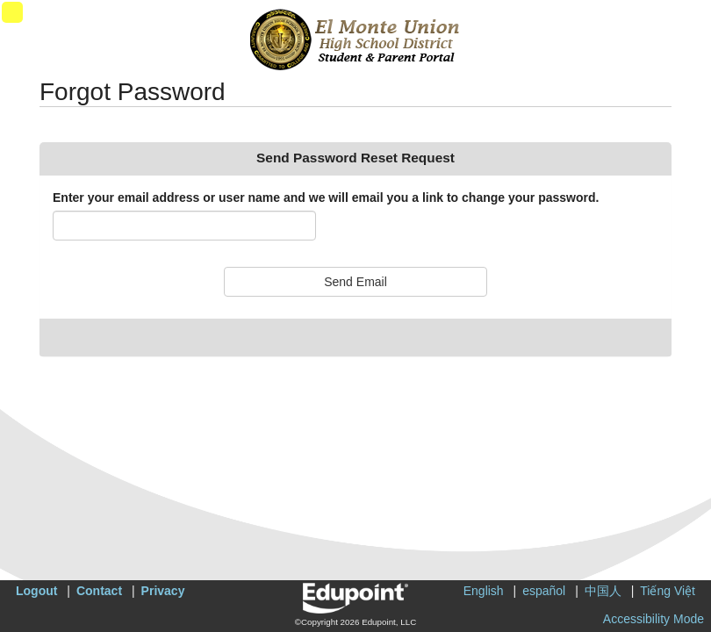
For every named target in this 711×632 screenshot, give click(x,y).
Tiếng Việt (667, 591)
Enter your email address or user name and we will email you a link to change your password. (326, 197)
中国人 (603, 591)
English (483, 591)
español (543, 591)
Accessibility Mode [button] (653, 619)
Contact (99, 591)
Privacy (163, 591)
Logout (36, 591)
